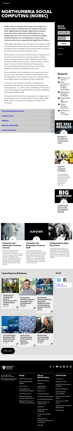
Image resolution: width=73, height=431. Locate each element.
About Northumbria (43, 376)
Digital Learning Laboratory (64, 106)
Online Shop (60, 410)
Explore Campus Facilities (62, 169)
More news (8, 351)
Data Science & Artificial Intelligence (65, 94)
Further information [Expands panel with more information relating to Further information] (9, 130)
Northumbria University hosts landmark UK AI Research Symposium (26, 339)
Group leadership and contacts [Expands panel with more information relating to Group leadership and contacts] (13, 111)
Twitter (58, 280)
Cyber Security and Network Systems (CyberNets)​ (64, 86)
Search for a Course (25, 379)
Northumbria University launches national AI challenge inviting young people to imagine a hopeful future (44, 303)
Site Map (40, 425)
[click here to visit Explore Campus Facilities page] (64, 163)
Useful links (61, 376)
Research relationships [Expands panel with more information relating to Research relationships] (10, 125)
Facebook (65, 280)
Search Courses (62, 27)
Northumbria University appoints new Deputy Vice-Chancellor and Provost (27, 301)
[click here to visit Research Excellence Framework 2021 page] (64, 133)
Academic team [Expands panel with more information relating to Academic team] (7, 116)
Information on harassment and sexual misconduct (45, 420)
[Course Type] (64, 38)
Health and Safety (61, 389)
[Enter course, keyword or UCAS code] (64, 33)
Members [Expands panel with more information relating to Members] (5, 121)
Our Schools (23, 386)
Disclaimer (40, 407)
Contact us (59, 379)
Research (6, 3)
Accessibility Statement (45, 399)
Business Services (43, 381)
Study (21, 376)
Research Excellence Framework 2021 (63, 140)
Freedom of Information (45, 396)
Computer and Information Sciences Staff (35, 245)
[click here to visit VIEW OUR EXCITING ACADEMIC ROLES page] (64, 202)
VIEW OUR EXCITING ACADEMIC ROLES (63, 209)
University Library (25, 393)
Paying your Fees (61, 381)
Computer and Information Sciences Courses (11, 245)
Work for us (41, 391)
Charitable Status (43, 394)
